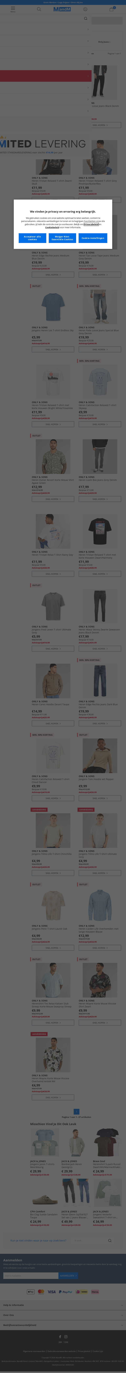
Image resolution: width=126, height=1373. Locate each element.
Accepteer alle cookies (32, 238)
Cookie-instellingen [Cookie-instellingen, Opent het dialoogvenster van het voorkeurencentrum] (93, 238)
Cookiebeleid (52, 227)
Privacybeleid (91, 224)
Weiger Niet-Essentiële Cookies (62, 238)
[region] (63, 224)
